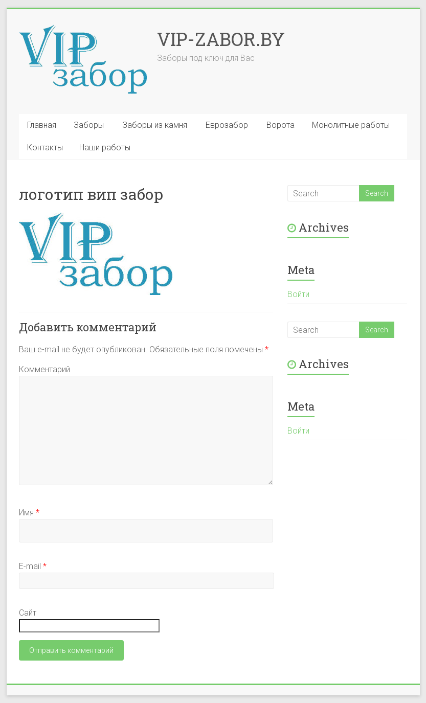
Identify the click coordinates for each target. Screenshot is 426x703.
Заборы (89, 125)
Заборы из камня (154, 125)
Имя (29, 512)
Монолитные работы (351, 125)
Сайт (27, 613)
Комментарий (44, 369)
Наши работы (104, 147)
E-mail (33, 566)
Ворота (280, 125)
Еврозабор (227, 125)
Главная (41, 125)
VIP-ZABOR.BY (221, 39)
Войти (298, 294)
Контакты (45, 147)
